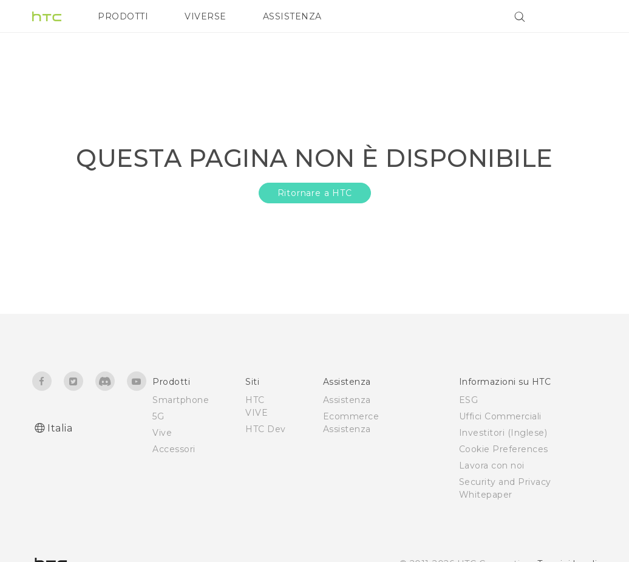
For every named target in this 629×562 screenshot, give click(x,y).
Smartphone (180, 399)
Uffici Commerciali (500, 416)
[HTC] (46, 16)
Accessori (173, 449)
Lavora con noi (492, 465)
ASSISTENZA (292, 16)
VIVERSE (205, 16)
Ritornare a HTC (314, 193)
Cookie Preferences (503, 449)
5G (158, 416)
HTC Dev (265, 429)
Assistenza (347, 399)
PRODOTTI (123, 16)
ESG (468, 399)
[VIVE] (580, 16)
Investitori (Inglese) (503, 432)
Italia (59, 428)
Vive (162, 432)
